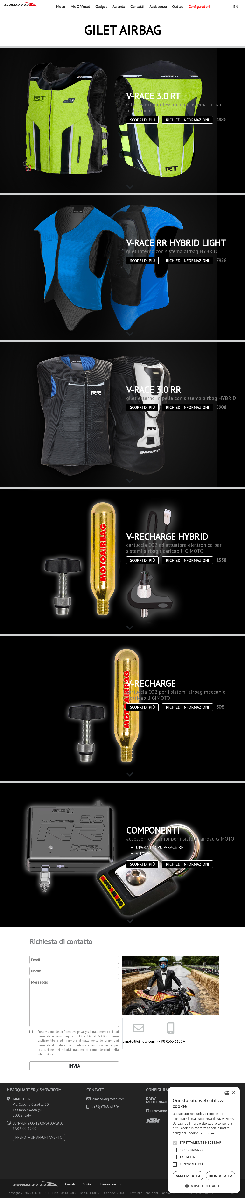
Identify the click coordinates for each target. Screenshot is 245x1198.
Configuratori (199, 6)
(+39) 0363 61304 (170, 1041)
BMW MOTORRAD (156, 1100)
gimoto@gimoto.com (138, 1041)
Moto (60, 6)
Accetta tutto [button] (188, 1176)
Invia (74, 1066)
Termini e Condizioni (144, 1193)
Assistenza (158, 6)
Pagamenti (168, 1193)
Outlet (177, 6)
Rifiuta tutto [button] (220, 1176)
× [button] (233, 1093)
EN (235, 6)
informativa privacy (74, 1032)
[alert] (204, 1140)
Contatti (137, 6)
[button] (204, 1186)
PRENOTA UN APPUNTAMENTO (38, 1137)
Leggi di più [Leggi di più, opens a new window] (208, 1133)
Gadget (101, 6)
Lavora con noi (110, 1184)
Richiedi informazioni (187, 119)
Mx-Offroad (80, 6)
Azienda (118, 6)
